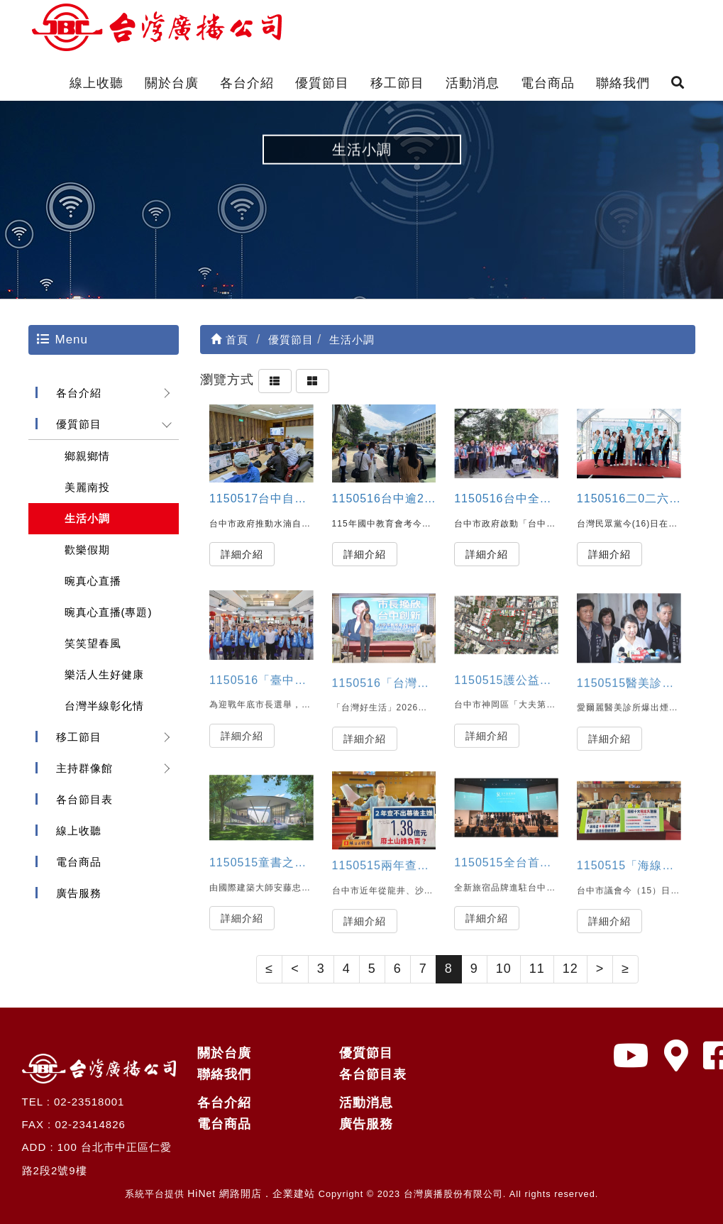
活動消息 (473, 83)
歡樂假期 (87, 550)
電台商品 (548, 83)
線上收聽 (96, 83)
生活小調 (87, 518)
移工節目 (397, 83)
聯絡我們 (623, 83)
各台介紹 (247, 83)
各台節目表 (84, 799)
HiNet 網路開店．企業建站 (251, 1193)
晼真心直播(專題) (109, 612)
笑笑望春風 (93, 643)
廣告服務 (78, 893)
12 (570, 968)
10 (504, 968)
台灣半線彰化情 (104, 706)
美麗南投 (87, 487)
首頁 (229, 339)
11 (537, 968)
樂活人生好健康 (104, 674)
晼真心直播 (93, 581)
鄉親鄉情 (87, 456)
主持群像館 (84, 768)
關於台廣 (172, 83)
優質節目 (322, 83)
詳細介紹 (242, 553)
